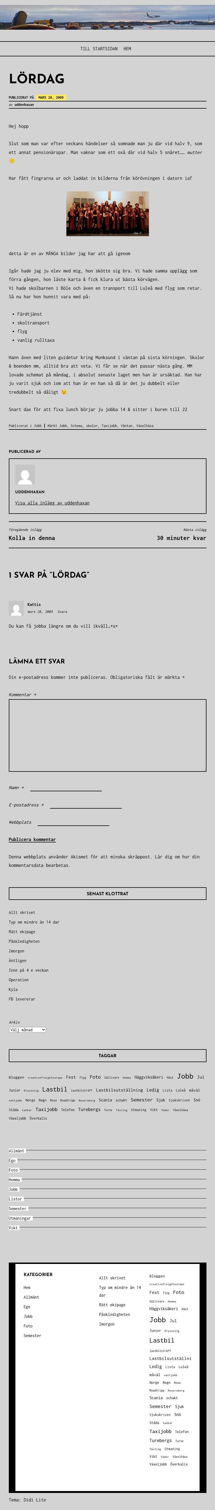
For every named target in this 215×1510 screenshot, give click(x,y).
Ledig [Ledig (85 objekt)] (153, 1089)
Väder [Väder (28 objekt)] (165, 1110)
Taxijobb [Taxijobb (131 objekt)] (47, 1109)
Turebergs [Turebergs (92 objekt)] (89, 1109)
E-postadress (26, 804)
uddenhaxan (24, 105)
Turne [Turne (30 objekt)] (108, 1110)
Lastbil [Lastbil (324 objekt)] (54, 1089)
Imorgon (16, 951)
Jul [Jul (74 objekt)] (201, 1076)
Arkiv (14, 1022)
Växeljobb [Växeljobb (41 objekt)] (17, 1118)
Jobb (38, 426)
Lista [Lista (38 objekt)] (167, 1090)
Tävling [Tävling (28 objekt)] (121, 1110)
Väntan (126, 426)
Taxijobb (109, 426)
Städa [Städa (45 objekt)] (13, 1110)
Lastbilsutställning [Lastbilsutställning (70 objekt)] (119, 1090)
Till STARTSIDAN (99, 48)
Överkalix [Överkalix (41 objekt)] (38, 1118)
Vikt (13, 1227)
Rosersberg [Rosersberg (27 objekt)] (87, 1100)
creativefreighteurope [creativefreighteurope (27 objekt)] (45, 1077)
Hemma (14, 1179)
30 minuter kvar (158, 534)
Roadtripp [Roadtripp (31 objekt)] (67, 1100)
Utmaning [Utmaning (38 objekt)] (138, 1110)
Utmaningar (20, 1218)
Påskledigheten (24, 941)
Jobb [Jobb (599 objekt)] (185, 1076)
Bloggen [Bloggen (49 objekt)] (16, 1077)
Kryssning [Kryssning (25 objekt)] (31, 1090)
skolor (92, 426)
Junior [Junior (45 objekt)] (14, 1090)
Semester (17, 1208)
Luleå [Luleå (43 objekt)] (181, 1090)
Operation (19, 979)
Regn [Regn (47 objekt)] (43, 1100)
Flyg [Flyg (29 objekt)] (83, 1077)
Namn (16, 787)
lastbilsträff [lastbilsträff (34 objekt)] (81, 1090)
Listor (15, 1199)
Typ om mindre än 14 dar (34, 922)
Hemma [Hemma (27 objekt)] (127, 1077)
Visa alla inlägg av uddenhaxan (52, 502)
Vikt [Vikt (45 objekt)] (154, 1110)
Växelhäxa (145, 426)
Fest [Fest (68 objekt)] (71, 1077)
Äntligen (17, 960)
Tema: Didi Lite (27, 1499)
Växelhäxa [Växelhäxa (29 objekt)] (180, 1110)
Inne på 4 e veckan (28, 970)
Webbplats (20, 822)
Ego (12, 1160)
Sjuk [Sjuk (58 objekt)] (160, 1100)
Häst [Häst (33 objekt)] (170, 1077)
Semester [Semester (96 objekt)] (142, 1100)
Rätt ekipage (22, 931)
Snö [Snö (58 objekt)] (197, 1100)
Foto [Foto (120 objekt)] (95, 1077)
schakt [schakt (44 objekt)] (121, 1100)
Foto (13, 1170)
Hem (127, 48)
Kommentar (22, 694)
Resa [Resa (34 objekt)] (53, 1100)
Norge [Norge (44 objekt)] (30, 1100)
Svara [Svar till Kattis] (62, 612)
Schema (76, 426)
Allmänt (16, 1150)
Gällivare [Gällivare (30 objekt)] (111, 1077)
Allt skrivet (22, 912)
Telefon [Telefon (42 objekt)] (68, 1110)
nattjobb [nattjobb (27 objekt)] (15, 1100)
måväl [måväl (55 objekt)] (194, 1090)
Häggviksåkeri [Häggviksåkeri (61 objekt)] (149, 1077)
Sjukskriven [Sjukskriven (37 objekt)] (179, 1100)
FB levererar (22, 999)
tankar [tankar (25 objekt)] (27, 1110)
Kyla (13, 989)
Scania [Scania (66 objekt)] (105, 1100)
